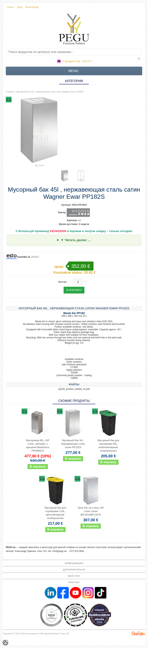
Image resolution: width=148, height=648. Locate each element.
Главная (10, 92)
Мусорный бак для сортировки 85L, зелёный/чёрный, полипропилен (108, 445)
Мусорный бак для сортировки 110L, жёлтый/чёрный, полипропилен (55, 513)
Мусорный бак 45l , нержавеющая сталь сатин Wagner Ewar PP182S (50, 92)
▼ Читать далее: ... (76, 240)
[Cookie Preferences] (5, 642)
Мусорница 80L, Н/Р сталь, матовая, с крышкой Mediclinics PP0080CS (38, 445)
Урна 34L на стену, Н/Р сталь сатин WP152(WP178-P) (90, 511)
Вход (19, 7)
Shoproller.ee (138, 633)
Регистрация (32, 7)
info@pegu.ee (59, 551)
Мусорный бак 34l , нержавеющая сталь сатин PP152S (73, 444)
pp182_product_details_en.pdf (73, 389)
